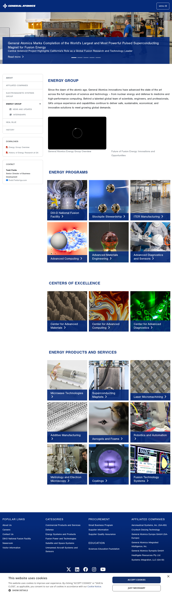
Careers (6, 529)
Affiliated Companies (17, 85)
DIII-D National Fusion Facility (17, 538)
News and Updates (20, 109)
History (10, 130)
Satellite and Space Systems (60, 543)
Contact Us (8, 534)
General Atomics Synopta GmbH (148, 550)
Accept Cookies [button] (136, 579)
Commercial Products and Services (63, 525)
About (9, 78)
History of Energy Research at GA (22, 152)
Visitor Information (11, 547)
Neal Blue (11, 122)
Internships (17, 114)
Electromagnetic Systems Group (20, 95)
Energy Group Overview (17, 147)
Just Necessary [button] (136, 588)
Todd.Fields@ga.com (16, 180)
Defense (50, 529)
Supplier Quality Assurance (102, 534)
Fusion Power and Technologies (61, 538)
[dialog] (86, 584)
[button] (58, 590)
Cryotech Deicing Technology (146, 529)
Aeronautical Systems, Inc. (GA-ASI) (149, 525)
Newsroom (8, 543)
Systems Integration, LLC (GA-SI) (148, 560)
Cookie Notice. (95, 586)
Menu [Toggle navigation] (163, 6)
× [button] (168, 576)
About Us (7, 525)
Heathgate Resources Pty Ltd (146, 555)
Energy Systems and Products (61, 534)
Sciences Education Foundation (104, 549)
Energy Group (13, 104)
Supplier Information (99, 529)
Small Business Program (101, 525)
